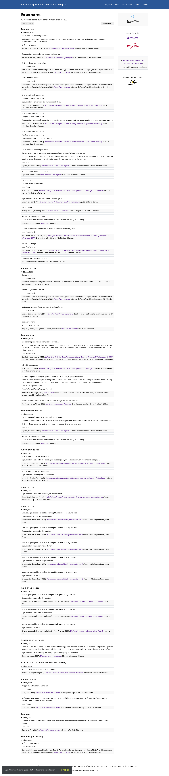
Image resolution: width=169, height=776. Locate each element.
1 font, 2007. (28, 643)
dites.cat (132, 38)
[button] (133, 16)
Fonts (136, 4)
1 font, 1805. (28, 591)
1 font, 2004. (28, 740)
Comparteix (107, 23)
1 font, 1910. (28, 490)
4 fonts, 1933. (28, 339)
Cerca (116, 4)
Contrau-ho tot (27, 23)
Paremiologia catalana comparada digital (43, 4)
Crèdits (145, 4)
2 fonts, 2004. (28, 414)
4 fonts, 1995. (28, 272)
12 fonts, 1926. (28, 33)
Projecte (108, 4)
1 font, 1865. (28, 453)
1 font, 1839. (28, 510)
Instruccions (126, 4)
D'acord (65, 770)
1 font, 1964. (28, 683)
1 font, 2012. (28, 666)
